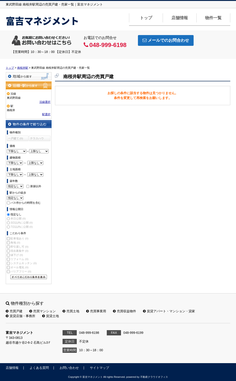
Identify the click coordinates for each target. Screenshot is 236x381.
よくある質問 (39, 368)
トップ (146, 18)
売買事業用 (96, 311)
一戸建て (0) (15, 138)
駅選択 (46, 114)
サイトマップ (99, 368)
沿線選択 (44, 102)
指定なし (16, 214)
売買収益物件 (124, 311)
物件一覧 (213, 18)
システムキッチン (23, 263)
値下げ (17, 255)
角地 (15, 242)
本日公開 (18, 218)
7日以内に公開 (22, 226)
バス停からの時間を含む (26, 202)
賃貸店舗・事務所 (20, 316)
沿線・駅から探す (29, 85)
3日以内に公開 (22, 222)
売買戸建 (14, 311)
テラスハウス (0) (37, 139)
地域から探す (29, 76)
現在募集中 (19, 250)
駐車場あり (19, 238)
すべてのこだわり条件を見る (28, 277)
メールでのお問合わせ (166, 40)
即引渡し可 (19, 246)
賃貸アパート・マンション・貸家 (169, 311)
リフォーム (19, 259)
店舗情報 (179, 18)
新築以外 (35, 186)
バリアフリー (21, 271)
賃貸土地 (50, 316)
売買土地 (71, 311)
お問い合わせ (69, 368)
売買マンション (42, 311)
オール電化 (19, 267)
